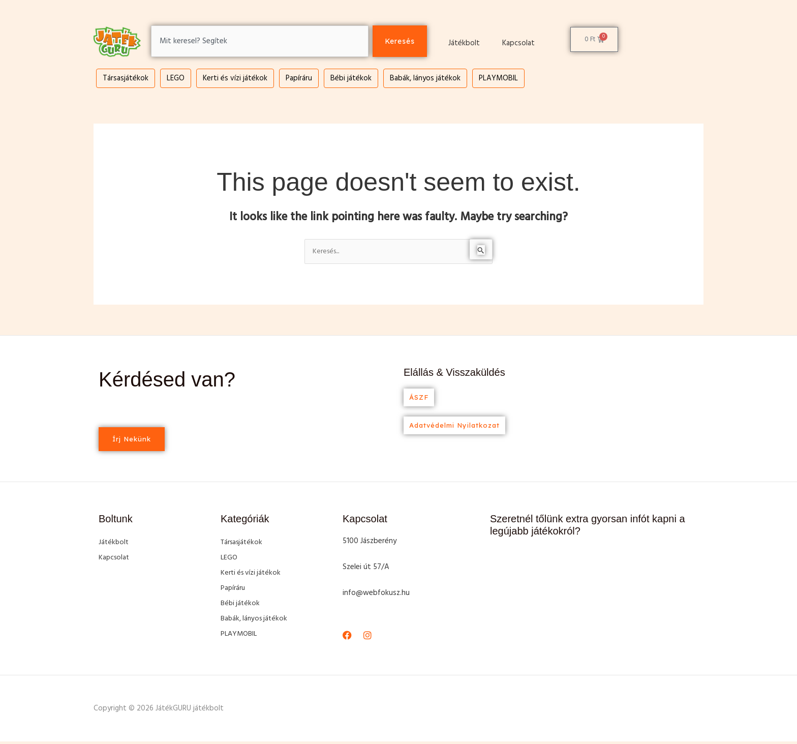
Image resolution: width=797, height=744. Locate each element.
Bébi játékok (351, 78)
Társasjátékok (125, 78)
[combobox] (257, 41)
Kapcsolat (518, 43)
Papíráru (299, 78)
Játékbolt (464, 43)
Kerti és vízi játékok (235, 78)
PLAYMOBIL (498, 78)
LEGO (176, 78)
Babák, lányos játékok (425, 78)
